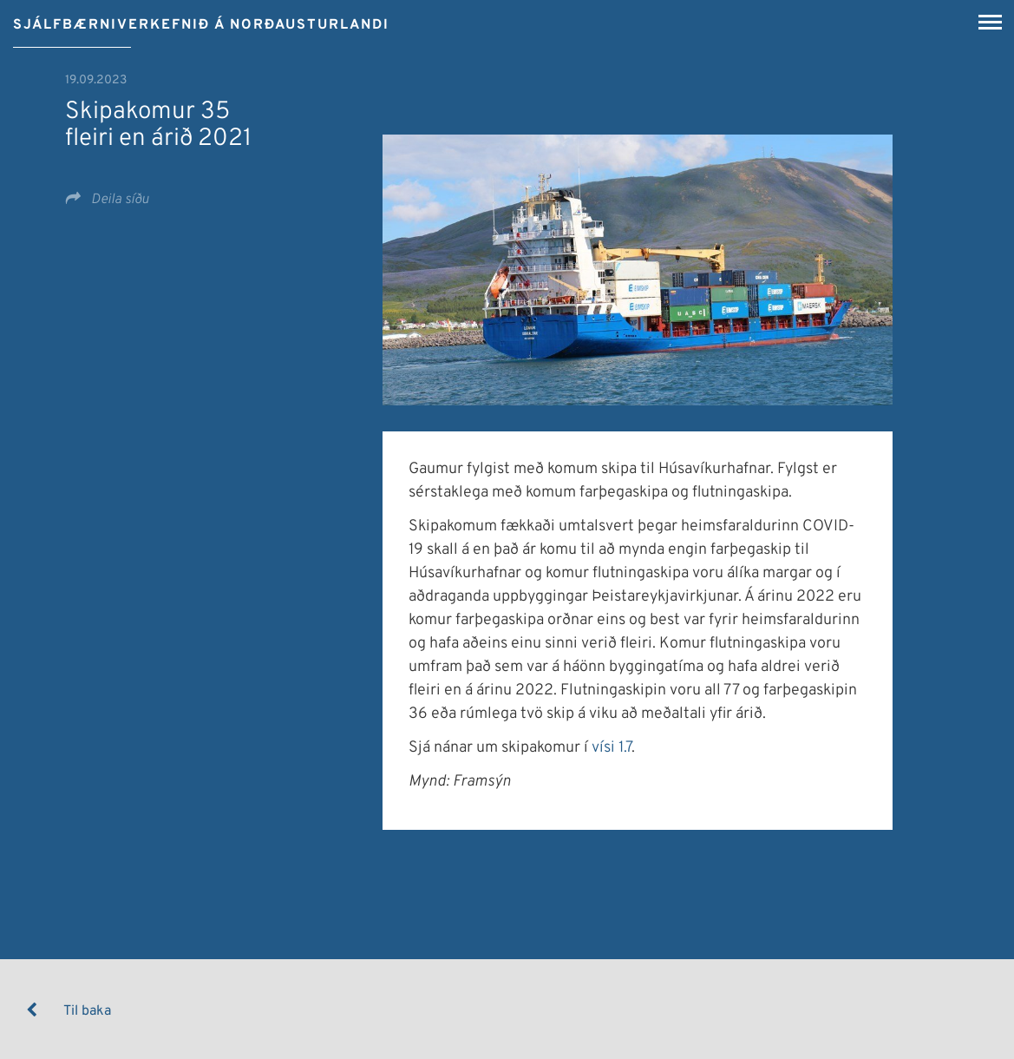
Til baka (87, 1011)
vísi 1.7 (611, 748)
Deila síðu (118, 199)
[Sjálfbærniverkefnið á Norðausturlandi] (201, 19)
